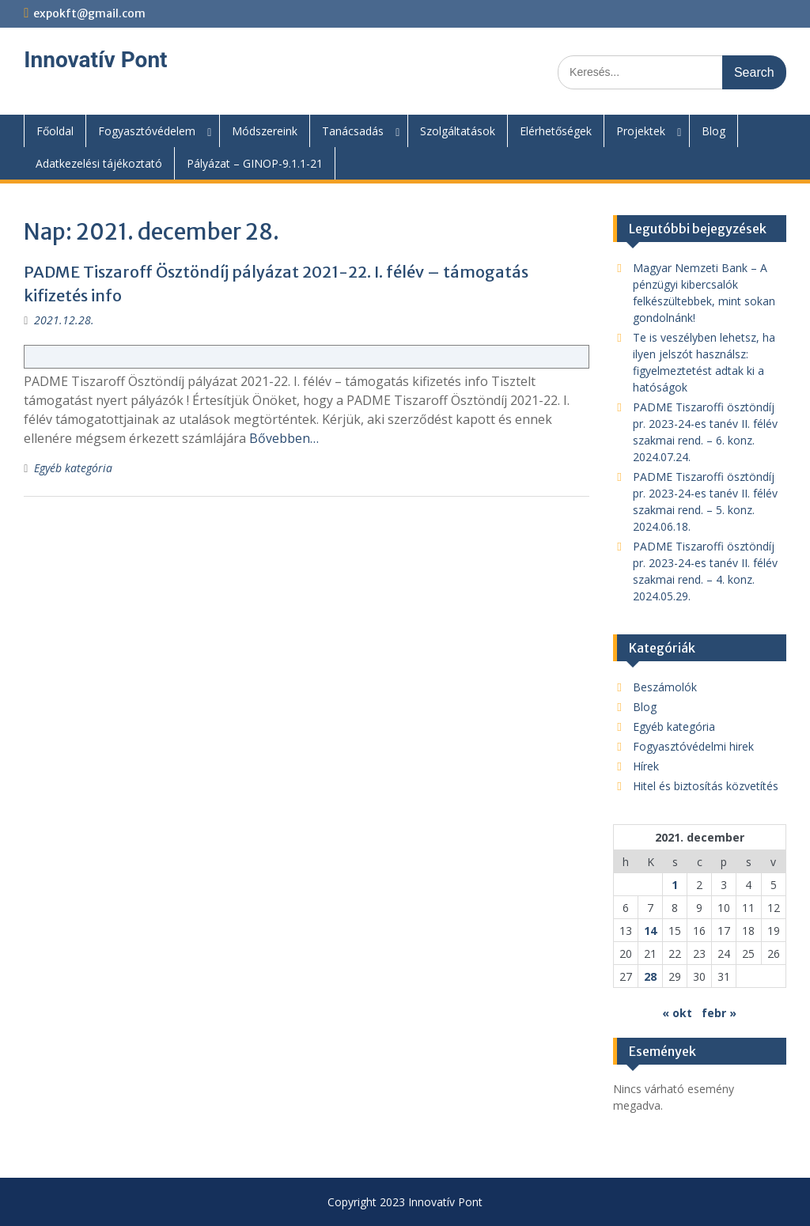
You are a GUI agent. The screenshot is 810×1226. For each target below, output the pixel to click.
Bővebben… (284, 438)
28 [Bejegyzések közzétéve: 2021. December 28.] (650, 976)
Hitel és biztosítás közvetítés (705, 785)
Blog (713, 130)
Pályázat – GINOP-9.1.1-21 (255, 163)
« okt (677, 1012)
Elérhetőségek (556, 130)
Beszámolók (665, 686)
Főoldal (55, 130)
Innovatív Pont (95, 60)
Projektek (640, 130)
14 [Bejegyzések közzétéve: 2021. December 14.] (650, 930)
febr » (719, 1012)
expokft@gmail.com (89, 13)
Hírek (646, 766)
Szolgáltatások (457, 130)
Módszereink (264, 130)
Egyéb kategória (73, 467)
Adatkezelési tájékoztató (99, 163)
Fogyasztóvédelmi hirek (693, 746)
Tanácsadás (353, 130)
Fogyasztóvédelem (146, 130)
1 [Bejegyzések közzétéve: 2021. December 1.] (675, 884)
